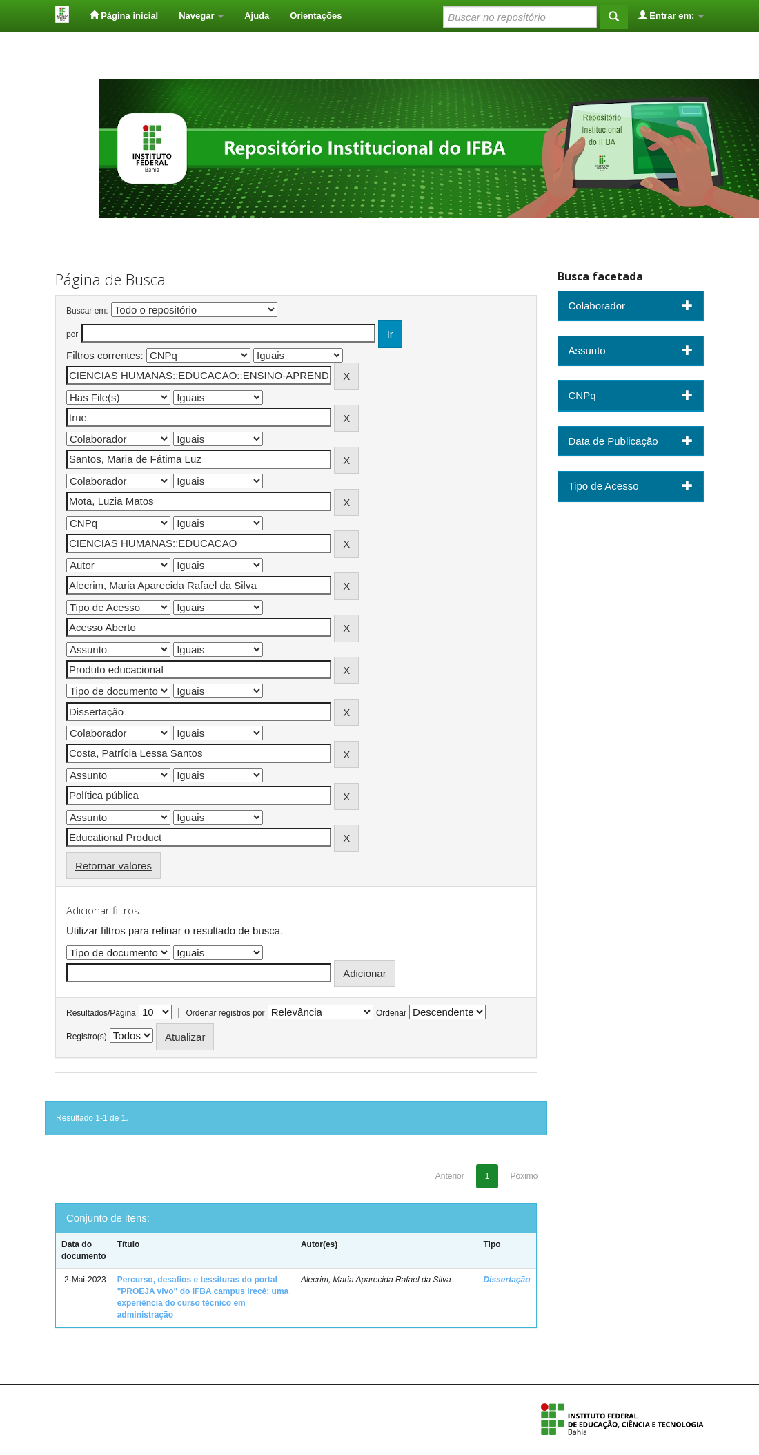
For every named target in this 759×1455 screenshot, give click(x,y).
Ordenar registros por (225, 1013)
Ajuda (256, 15)
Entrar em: (671, 15)
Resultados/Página (101, 1013)
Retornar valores (113, 865)
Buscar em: (87, 311)
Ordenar (391, 1013)
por (72, 334)
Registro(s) (86, 1036)
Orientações (316, 15)
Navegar (201, 15)
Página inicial (124, 15)
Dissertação (506, 1279)
